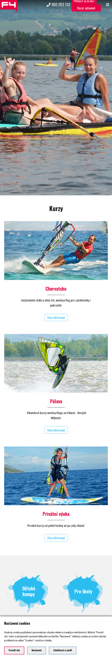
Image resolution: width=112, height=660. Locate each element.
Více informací (56, 310)
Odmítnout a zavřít (62, 650)
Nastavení (37, 650)
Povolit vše (14, 650)
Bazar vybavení (86, 7)
